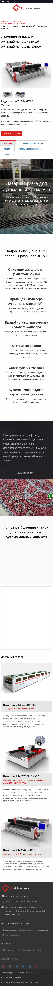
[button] (23, 473)
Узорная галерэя (42, 933)
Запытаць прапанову (11, 133)
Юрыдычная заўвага (8, 982)
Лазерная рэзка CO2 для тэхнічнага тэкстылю (24, 854)
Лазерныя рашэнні (26, 933)
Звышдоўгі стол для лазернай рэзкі (19, 709)
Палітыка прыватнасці (25, 982)
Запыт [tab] (7, 154)
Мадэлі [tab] (7, 149)
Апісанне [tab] (8, 143)
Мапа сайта (39, 982)
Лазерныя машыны (10, 933)
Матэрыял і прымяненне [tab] (29, 149)
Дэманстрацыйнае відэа (11, 938)
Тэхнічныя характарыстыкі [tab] (32, 143)
